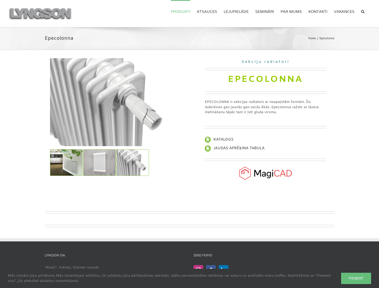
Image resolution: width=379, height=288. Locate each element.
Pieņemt (356, 278)
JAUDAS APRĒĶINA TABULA (239, 148)
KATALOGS (223, 139)
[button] (363, 11)
